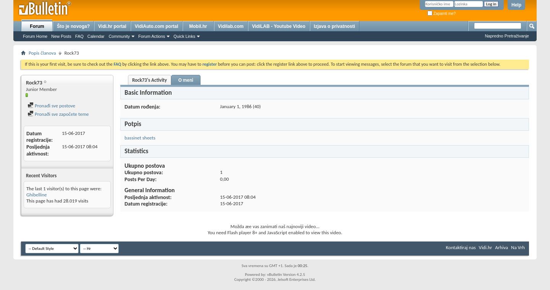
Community (119, 36)
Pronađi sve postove (51, 106)
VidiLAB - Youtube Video (279, 26)
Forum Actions (151, 36)
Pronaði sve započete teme (58, 114)
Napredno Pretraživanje (507, 36)
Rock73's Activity (149, 80)
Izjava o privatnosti (334, 26)
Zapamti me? (441, 13)
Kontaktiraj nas (461, 247)
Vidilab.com (231, 26)
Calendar (96, 36)
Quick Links (184, 36)
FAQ (79, 36)
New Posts (61, 36)
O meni (185, 80)
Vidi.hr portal (112, 26)
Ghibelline (36, 195)
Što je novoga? (73, 26)
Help (516, 5)
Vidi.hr (485, 247)
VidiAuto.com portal (156, 26)
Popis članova (42, 53)
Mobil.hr (198, 26)
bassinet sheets (140, 138)
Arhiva (501, 247)
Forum (37, 26)
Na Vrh (518, 247)
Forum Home (35, 36)
